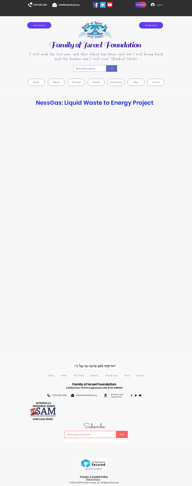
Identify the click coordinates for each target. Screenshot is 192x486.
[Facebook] (96, 5)
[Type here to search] (87, 68)
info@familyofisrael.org (69, 5)
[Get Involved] (39, 25)
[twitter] (135, 395)
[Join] (122, 434)
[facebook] (131, 395)
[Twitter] (103, 5)
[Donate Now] (151, 25)
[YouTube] (110, 5)
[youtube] (140, 395)
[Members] (140, 5)
